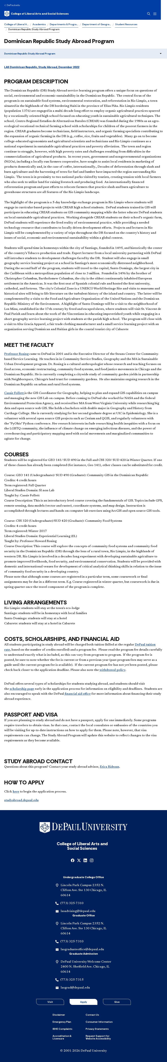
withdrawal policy (112, 670)
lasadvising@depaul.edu (78, 911)
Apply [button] (83, 1001)
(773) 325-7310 (72, 903)
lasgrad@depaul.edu (75, 987)
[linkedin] (85, 860)
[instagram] (91, 860)
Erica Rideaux (109, 767)
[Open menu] (161, 14)
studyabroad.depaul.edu (21, 800)
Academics (39, 24)
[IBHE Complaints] (62, 1028)
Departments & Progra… (64, 24)
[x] (79, 860)
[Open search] (154, 13)
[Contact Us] (92, 1014)
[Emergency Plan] (62, 1021)
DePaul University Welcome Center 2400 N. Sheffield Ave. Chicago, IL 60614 (86, 967)
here (16, 791)
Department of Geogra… (96, 24)
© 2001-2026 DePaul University (83, 1050)
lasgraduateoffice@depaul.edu (82, 949)
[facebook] (72, 860)
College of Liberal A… (16, 24)
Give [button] (117, 1001)
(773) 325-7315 (72, 979)
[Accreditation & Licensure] (67, 1037)
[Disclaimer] (59, 1014)
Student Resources (126, 24)
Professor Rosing (16, 354)
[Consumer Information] (99, 1021)
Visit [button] (50, 1001)
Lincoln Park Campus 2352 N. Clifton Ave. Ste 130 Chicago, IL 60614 (84, 890)
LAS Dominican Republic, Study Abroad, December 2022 (41, 67)
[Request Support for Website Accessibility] (100, 1037)
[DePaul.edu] (12, 5)
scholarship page (22, 689)
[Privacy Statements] (97, 1028)
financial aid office (77, 694)
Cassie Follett (14, 393)
